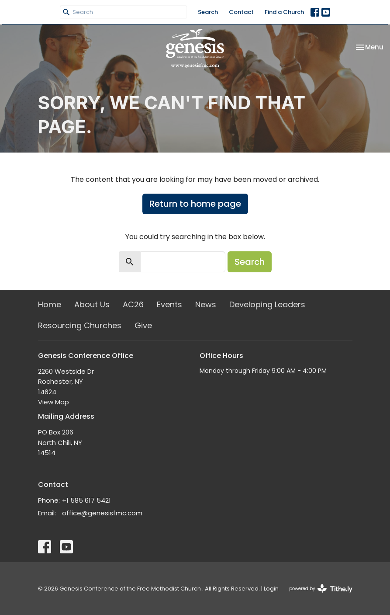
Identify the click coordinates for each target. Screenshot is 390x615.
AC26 (133, 304)
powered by (320, 588)
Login (271, 588)
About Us (92, 304)
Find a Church (284, 12)
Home (49, 304)
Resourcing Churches (79, 325)
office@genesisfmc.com (102, 513)
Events (169, 304)
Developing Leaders (267, 304)
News (205, 304)
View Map (53, 402)
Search (208, 12)
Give (143, 325)
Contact (241, 12)
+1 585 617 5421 (86, 500)
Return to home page (195, 204)
